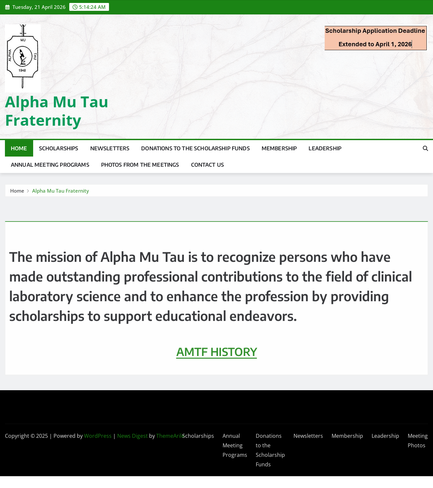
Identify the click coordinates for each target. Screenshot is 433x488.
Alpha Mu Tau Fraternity (56, 110)
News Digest (132, 435)
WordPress (98, 435)
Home (19, 148)
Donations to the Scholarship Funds (195, 148)
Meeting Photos (418, 440)
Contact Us (207, 164)
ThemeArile (170, 435)
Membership (279, 148)
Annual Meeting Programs (50, 164)
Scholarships (58, 148)
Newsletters (110, 148)
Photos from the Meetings (140, 164)
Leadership (325, 148)
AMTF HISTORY (216, 369)
